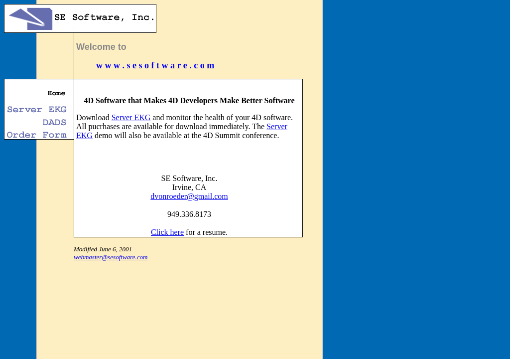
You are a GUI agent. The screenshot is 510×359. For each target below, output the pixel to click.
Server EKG (131, 117)
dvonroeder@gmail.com (189, 196)
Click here (167, 232)
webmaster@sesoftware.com (110, 257)
